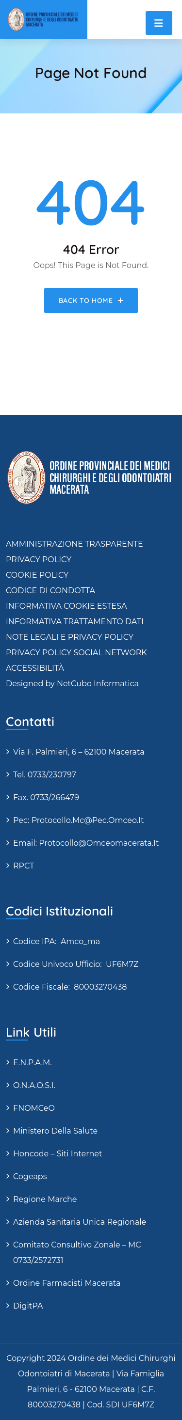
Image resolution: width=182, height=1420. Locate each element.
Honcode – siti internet (57, 1153)
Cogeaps (30, 1176)
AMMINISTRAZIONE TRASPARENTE (74, 544)
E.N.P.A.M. (32, 1062)
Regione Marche (45, 1199)
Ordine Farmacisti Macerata (66, 1283)
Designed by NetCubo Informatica (72, 683)
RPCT (23, 865)
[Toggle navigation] (159, 23)
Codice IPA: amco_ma (56, 941)
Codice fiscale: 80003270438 (70, 987)
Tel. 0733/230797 (44, 774)
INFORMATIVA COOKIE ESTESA (66, 606)
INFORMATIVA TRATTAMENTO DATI (75, 621)
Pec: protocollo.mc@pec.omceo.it (78, 820)
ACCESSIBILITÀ (35, 668)
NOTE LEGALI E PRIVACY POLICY (69, 637)
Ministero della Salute (55, 1131)
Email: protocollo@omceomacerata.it (86, 843)
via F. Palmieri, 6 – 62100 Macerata (79, 752)
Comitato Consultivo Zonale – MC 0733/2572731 (77, 1252)
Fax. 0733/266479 (46, 797)
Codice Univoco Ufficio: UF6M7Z (75, 964)
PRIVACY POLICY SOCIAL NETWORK (76, 652)
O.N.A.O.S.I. (34, 1085)
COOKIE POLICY (37, 575)
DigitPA (28, 1305)
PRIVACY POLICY (38, 559)
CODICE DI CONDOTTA (50, 590)
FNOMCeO (34, 1108)
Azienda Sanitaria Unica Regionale (79, 1222)
